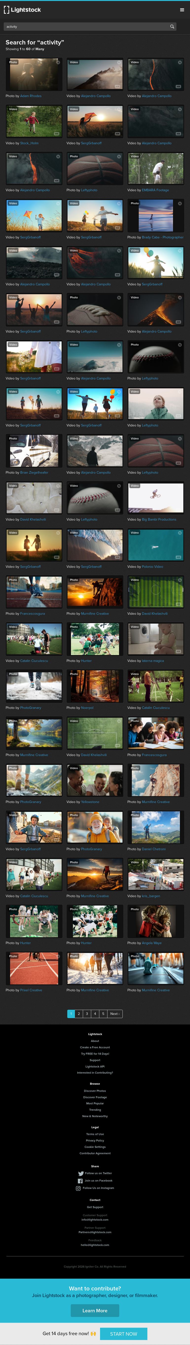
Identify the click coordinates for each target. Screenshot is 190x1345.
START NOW (123, 1333)
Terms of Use (95, 1134)
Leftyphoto (89, 190)
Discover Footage (95, 1097)
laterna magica (153, 660)
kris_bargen (151, 896)
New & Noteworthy (95, 1116)
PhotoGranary (30, 707)
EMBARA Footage (155, 190)
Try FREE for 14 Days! (95, 1054)
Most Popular (95, 1103)
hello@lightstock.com (95, 1245)
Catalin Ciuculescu (34, 660)
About (95, 1041)
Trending (95, 1110)
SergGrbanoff (91, 143)
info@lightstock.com (95, 1219)
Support (95, 1060)
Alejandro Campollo (96, 96)
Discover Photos (95, 1091)
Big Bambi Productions (159, 519)
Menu (182, 10)
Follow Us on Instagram (98, 1188)
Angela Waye (152, 943)
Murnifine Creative (95, 613)
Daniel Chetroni (154, 849)
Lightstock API (95, 1066)
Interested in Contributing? (95, 1072)
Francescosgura (32, 613)
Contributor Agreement (95, 1153)
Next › (115, 1013)
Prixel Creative (31, 990)
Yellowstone (90, 801)
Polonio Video (152, 566)
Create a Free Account (95, 1047)
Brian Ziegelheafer (34, 472)
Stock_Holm (29, 143)
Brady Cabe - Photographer (163, 237)
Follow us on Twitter (98, 1173)
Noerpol (87, 707)
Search (172, 26)
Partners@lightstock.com (95, 1232)
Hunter (86, 660)
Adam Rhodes (31, 96)
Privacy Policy (95, 1140)
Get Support (95, 1207)
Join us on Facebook (98, 1180)
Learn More (95, 1310)
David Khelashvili (33, 519)
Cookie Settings (95, 1147)
